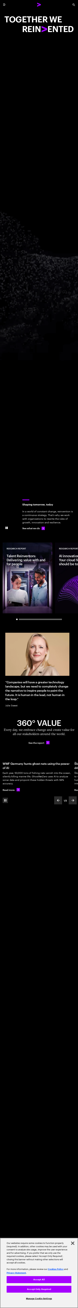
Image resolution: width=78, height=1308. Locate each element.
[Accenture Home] (39, 5)
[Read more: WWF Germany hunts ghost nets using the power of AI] (11, 790)
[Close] (72, 1243)
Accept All (39, 1279)
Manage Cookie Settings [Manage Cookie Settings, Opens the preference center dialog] (39, 1298)
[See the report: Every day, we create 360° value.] (39, 743)
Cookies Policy (56, 1269)
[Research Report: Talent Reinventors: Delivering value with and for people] (27, 578)
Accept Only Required (39, 1289)
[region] (39, 1273)
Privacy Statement (16, 1273)
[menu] (4, 5)
